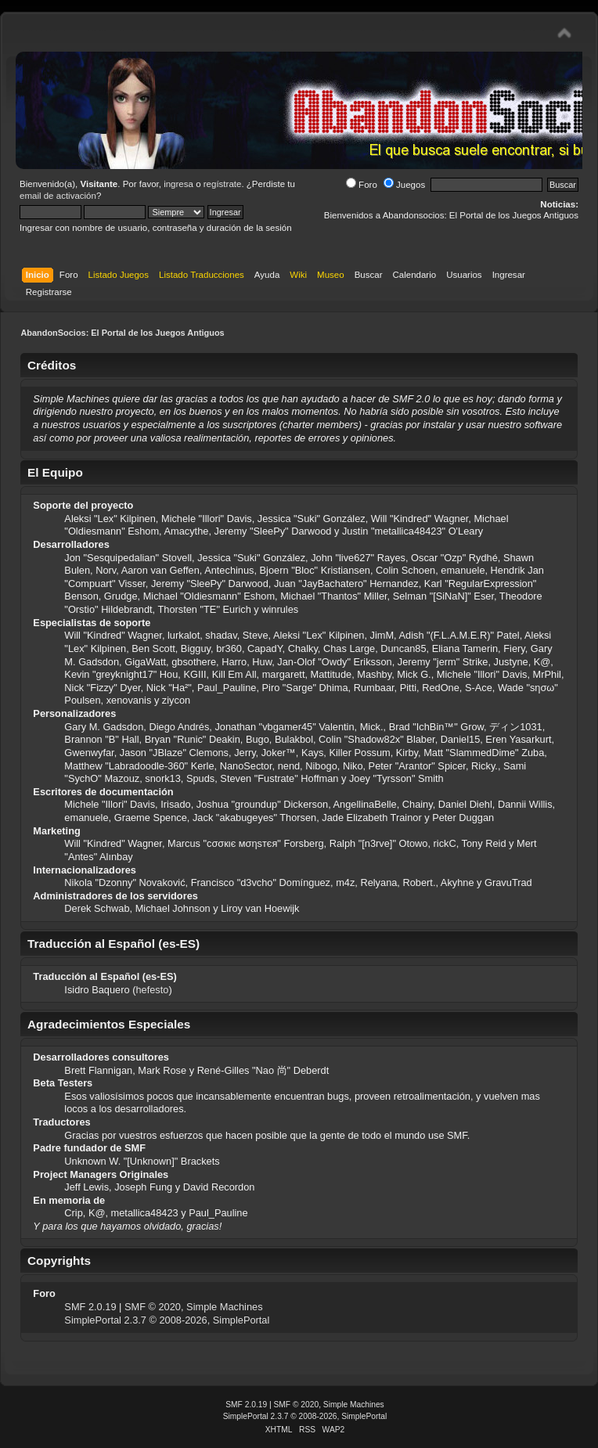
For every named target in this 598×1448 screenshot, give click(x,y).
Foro (361, 184)
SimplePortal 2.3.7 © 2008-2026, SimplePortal (166, 1320)
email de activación (58, 195)
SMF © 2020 (152, 1307)
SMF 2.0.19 (90, 1307)
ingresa (178, 184)
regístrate (223, 184)
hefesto (151, 990)
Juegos (404, 184)
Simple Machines (224, 1307)
